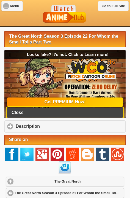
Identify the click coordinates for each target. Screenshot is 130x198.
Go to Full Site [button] (113, 6)
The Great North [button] (67, 181)
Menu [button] (14, 6)
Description (53, 126)
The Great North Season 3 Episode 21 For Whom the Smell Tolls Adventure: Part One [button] (69, 193)
